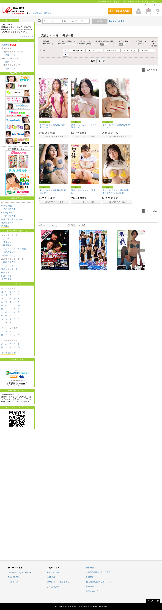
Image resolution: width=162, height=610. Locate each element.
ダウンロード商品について (59, 582)
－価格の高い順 (8, 255)
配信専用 (5, 272)
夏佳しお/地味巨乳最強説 (51, 190)
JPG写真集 (6, 279)
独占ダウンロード (9, 269)
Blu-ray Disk (7, 212)
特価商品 (5, 226)
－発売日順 (6, 242)
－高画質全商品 (8, 262)
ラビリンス (13, 582)
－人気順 (5, 238)
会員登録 (51, 577)
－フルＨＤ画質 (8, 266)
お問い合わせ (92, 591)
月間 (14, 55)
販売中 (12, 209)
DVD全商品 (6, 206)
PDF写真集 (6, 276)
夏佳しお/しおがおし (81, 190)
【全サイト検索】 (116, 21)
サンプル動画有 (8, 353)
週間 (7, 55)
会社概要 (90, 567)
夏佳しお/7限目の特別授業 (115, 125)
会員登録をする (26, 36)
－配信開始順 (7, 245)
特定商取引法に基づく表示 (98, 572)
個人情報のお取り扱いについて (100, 582)
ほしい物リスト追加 (54, 136)
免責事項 (90, 586)
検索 (99, 21)
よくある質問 (53, 586)
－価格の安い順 (8, 252)
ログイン (146, 5)
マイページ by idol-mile (19, 572)
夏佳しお (44, 127)
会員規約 (90, 577)
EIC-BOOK (13, 577)
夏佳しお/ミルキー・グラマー (85, 125)
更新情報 (5, 45)
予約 (5, 209)
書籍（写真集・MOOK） (12, 219)
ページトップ (153, 601)
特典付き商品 (7, 223)
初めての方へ (157, 5)
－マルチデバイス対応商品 (13, 249)
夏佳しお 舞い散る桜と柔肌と (53, 125)
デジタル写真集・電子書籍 (40, 13)
